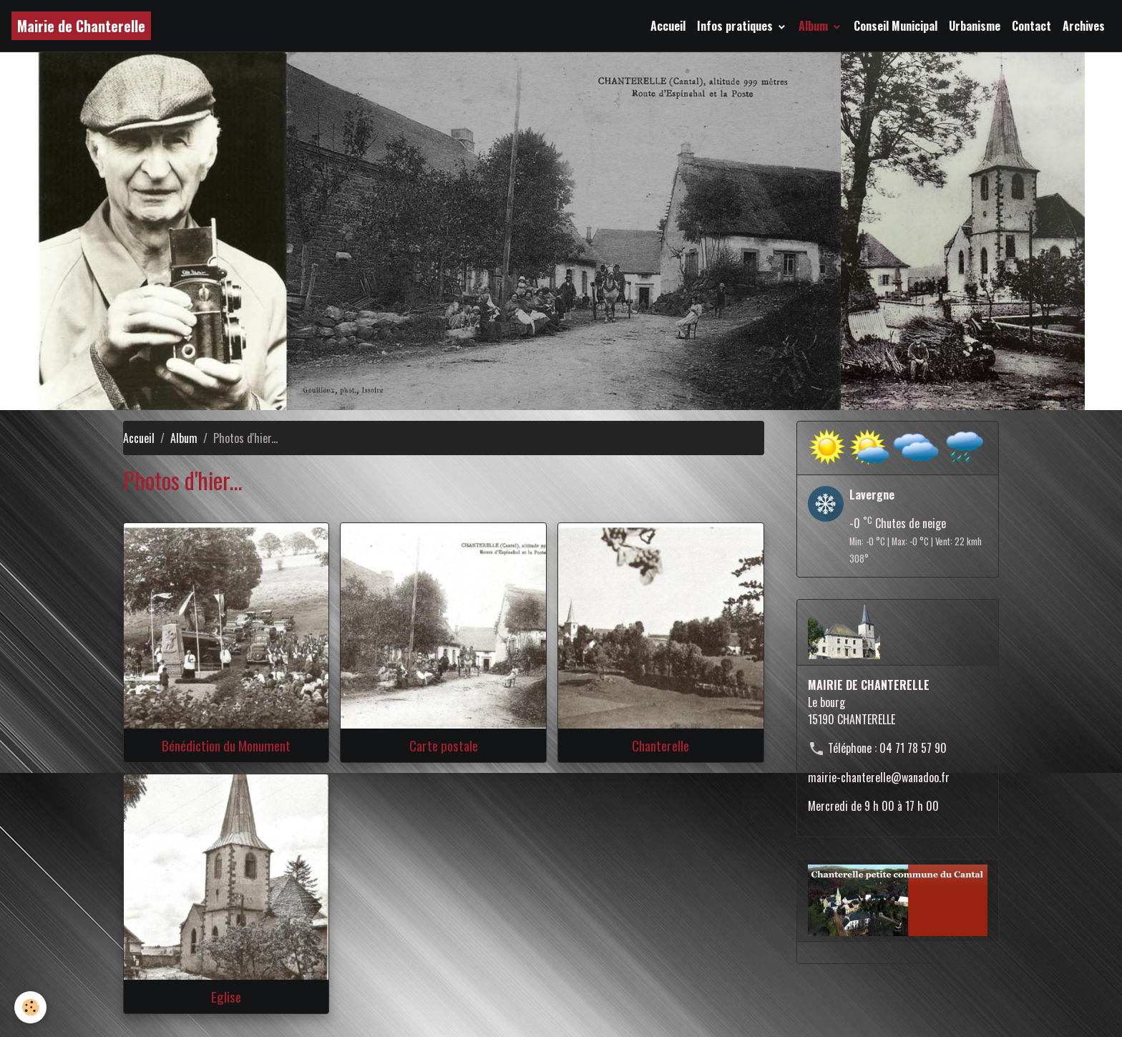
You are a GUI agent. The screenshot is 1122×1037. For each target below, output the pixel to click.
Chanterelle (660, 745)
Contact (1031, 25)
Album (815, 25)
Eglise (226, 996)
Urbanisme (974, 25)
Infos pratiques (736, 25)
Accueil (668, 25)
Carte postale (443, 745)
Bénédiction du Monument (226, 745)
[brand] (81, 25)
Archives (1084, 25)
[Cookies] (30, 1007)
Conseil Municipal (895, 25)
